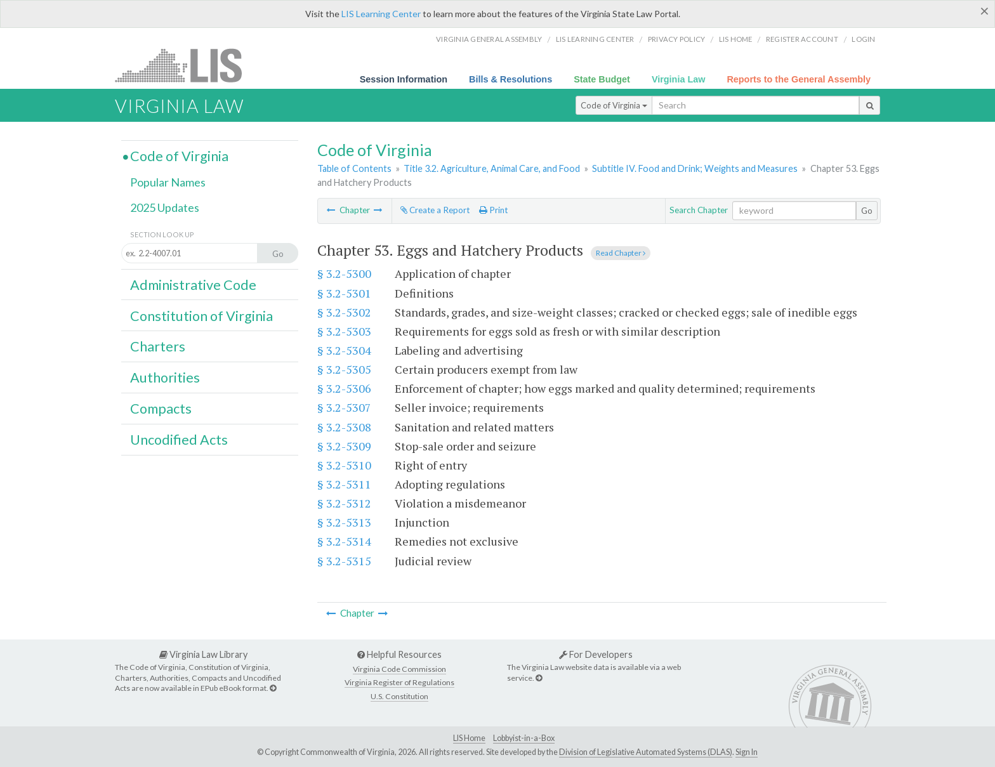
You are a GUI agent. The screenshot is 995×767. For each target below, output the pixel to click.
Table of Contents (354, 168)
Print (493, 210)
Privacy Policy (677, 39)
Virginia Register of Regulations (399, 682)
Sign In (746, 752)
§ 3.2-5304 (344, 350)
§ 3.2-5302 (344, 312)
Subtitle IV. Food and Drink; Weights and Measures (695, 168)
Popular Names (168, 182)
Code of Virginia (614, 105)
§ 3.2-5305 (344, 369)
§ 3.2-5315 (344, 560)
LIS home (736, 39)
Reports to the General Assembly (799, 79)
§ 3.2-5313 (344, 522)
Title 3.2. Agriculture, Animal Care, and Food (492, 168)
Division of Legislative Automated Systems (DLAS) (645, 752)
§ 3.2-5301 (344, 293)
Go (867, 211)
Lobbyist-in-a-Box (524, 738)
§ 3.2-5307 (344, 407)
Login (863, 39)
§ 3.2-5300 (344, 273)
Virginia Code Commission (399, 669)
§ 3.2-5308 (344, 427)
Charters (157, 346)
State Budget (602, 79)
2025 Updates (164, 207)
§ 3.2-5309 (344, 446)
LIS (185, 65)
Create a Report (435, 210)
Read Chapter (620, 253)
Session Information (403, 79)
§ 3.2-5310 (344, 465)
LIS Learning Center (381, 13)
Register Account (802, 39)
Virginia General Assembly (489, 39)
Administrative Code (193, 285)
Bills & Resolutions (510, 79)
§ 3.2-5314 (344, 541)
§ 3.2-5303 (344, 331)
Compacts (161, 408)
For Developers (596, 654)
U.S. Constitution (399, 696)
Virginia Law (679, 79)
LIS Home (469, 738)
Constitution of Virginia (201, 316)
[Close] (984, 11)
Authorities (165, 377)
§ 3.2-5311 (344, 484)
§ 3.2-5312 (344, 503)
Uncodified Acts (179, 439)
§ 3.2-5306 (344, 388)
